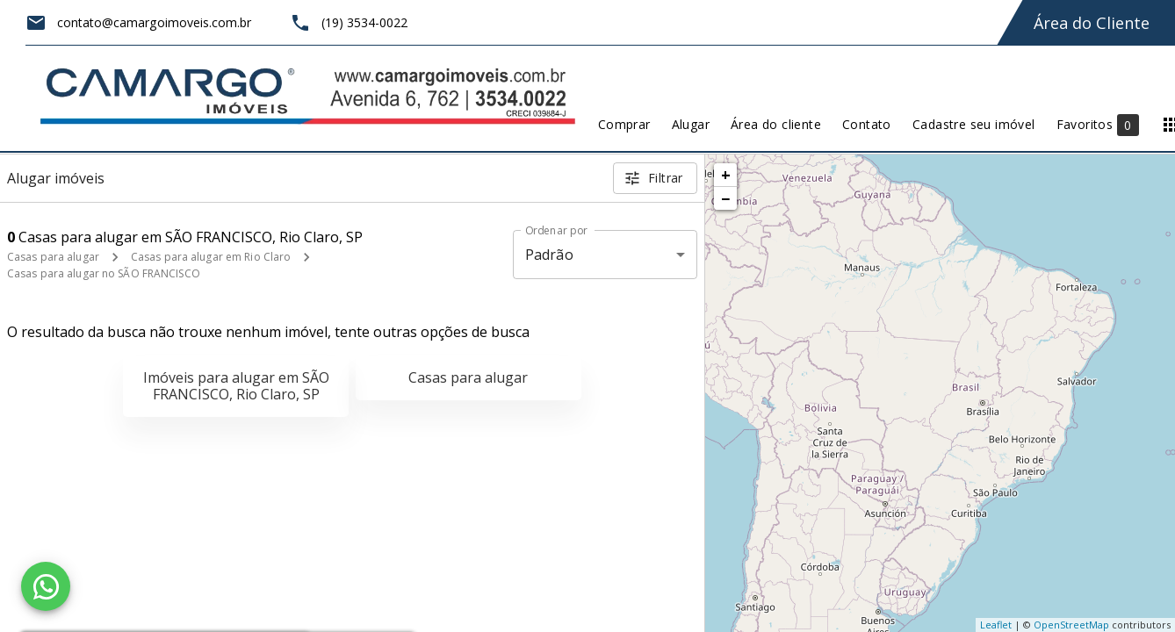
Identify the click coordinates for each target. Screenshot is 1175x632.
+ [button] (726, 174)
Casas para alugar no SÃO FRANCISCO (103, 273)
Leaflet (996, 624)
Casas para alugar (53, 256)
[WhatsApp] (45, 586)
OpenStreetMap (1071, 624)
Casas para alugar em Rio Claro (211, 256)
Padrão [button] (549, 254)
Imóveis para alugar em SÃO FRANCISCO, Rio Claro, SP (236, 386)
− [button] (725, 198)
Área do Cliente (1092, 22)
